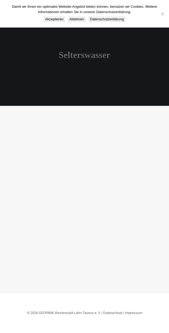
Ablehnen (76, 19)
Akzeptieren (54, 19)
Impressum (133, 313)
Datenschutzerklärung (107, 19)
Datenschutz (112, 313)
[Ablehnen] (162, 14)
